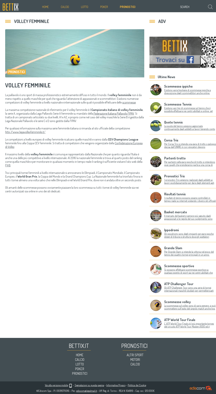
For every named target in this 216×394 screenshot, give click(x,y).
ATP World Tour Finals (179, 320)
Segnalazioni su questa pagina (89, 385)
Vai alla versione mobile (56, 385)
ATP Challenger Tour (178, 284)
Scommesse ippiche (178, 86)
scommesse (129, 102)
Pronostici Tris (174, 176)
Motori (135, 360)
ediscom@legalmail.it (86, 390)
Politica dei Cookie (137, 385)
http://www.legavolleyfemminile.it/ (25, 132)
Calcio (65, 7)
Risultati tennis (175, 194)
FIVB (8, 165)
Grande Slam (173, 248)
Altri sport (135, 355)
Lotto (84, 7)
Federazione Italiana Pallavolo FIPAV (113, 113)
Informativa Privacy (116, 385)
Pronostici (127, 7)
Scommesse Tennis (178, 104)
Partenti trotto (175, 158)
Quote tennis (173, 122)
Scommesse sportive (179, 266)
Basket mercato (175, 212)
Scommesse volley (177, 302)
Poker (104, 7)
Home (45, 7)
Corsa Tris (171, 140)
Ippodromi (171, 230)
